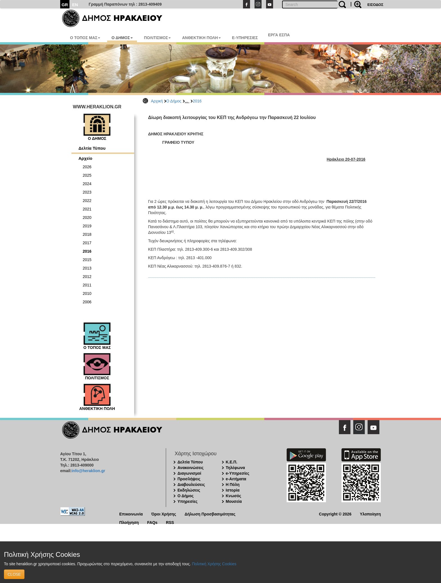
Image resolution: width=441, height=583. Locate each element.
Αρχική (157, 101)
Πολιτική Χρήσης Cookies (214, 564)
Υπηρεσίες (187, 501)
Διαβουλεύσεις (191, 484)
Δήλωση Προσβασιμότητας (209, 513)
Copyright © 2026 (335, 513)
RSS (170, 522)
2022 (87, 200)
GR (65, 4)
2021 (87, 209)
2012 (87, 276)
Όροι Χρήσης (163, 513)
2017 (87, 243)
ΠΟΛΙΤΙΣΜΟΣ (157, 37)
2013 (87, 268)
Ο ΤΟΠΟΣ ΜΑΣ (85, 37)
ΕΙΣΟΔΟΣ (375, 5)
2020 (87, 217)
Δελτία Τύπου (91, 148)
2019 (87, 226)
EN (75, 4)
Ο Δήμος (173, 101)
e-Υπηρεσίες (237, 473)
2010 (87, 293)
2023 (87, 192)
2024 (87, 183)
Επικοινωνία (131, 513)
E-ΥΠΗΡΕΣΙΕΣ (245, 37)
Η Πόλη (233, 484)
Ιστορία (233, 490)
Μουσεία (234, 501)
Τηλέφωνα (235, 467)
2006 (87, 302)
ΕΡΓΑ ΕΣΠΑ (279, 35)
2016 (197, 101)
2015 (87, 259)
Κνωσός (233, 496)
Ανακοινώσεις (190, 467)
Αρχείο (85, 158)
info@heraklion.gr (88, 470)
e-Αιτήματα (236, 479)
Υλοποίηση (370, 513)
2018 (87, 234)
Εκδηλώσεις (188, 490)
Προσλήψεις (189, 479)
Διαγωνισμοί (189, 473)
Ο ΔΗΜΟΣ (121, 37)
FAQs (152, 522)
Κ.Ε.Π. (231, 462)
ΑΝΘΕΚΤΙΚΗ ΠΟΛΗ (201, 37)
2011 (87, 285)
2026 (87, 167)
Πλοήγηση (129, 522)
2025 (87, 175)
